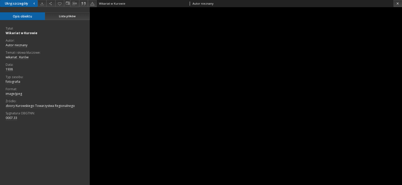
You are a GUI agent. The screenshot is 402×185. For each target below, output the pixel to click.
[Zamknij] (398, 3)
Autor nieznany (16, 45)
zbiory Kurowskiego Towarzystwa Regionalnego (40, 106)
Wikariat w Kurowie (21, 33)
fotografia (13, 81)
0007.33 (11, 118)
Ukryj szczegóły (20, 3)
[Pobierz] (42, 3)
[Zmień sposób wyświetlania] (67, 3)
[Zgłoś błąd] (92, 3)
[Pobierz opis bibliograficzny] (74, 3)
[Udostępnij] (50, 3)
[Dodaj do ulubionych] (59, 3)
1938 (9, 69)
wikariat (11, 57)
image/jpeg (14, 93)
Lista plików (67, 16)
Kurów (23, 57)
